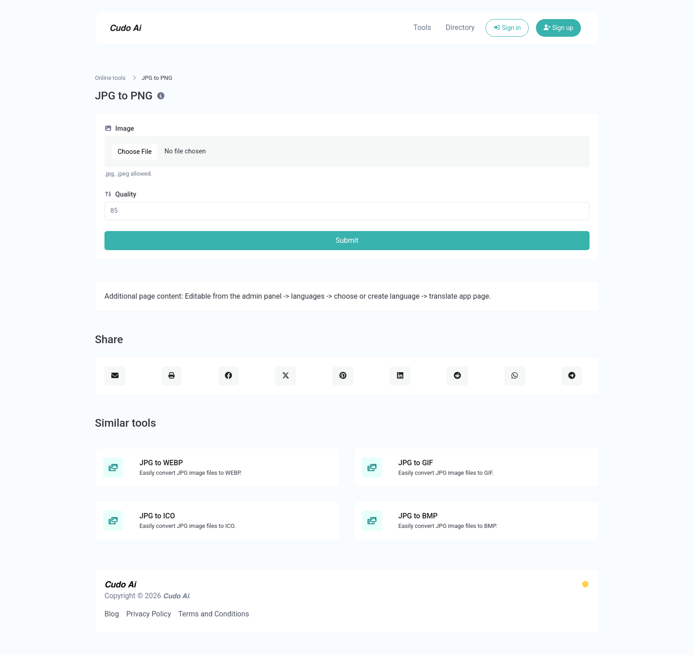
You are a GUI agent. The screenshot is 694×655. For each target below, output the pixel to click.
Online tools (110, 77)
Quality (120, 194)
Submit (347, 240)
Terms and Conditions (213, 614)
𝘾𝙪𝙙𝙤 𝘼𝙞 (125, 27)
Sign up (558, 27)
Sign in (507, 27)
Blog (111, 614)
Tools (422, 27)
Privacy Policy (148, 614)
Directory (460, 27)
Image (119, 128)
